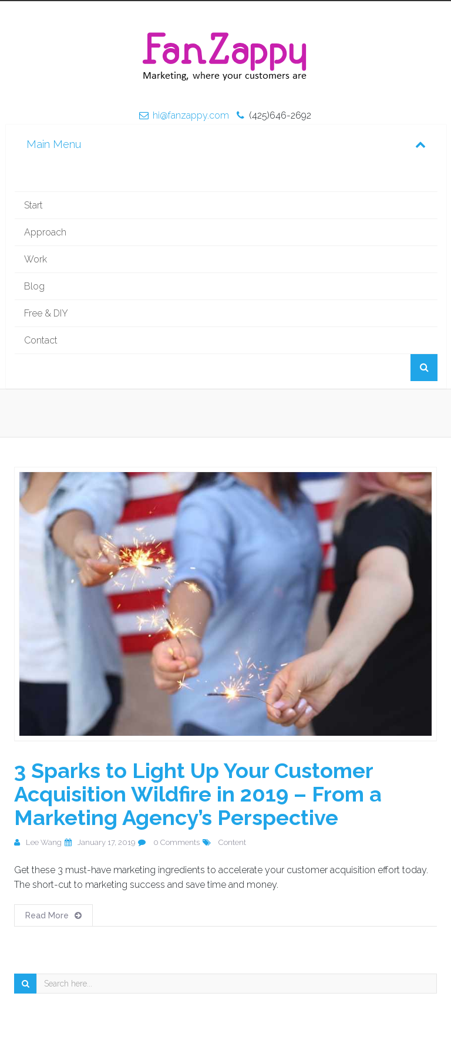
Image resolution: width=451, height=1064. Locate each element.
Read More (53, 915)
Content (232, 842)
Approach (45, 232)
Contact (41, 340)
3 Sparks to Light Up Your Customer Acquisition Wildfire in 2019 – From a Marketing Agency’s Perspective (198, 794)
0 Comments (176, 842)
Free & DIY (46, 313)
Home (226, 178)
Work (35, 259)
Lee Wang (44, 842)
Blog (34, 286)
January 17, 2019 (106, 842)
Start (33, 205)
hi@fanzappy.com (191, 115)
